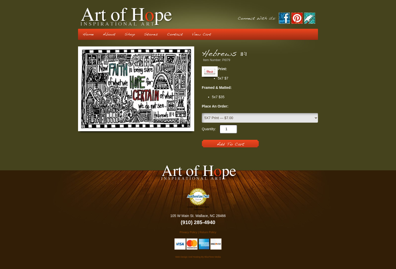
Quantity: (209, 129)
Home (88, 34)
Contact (175, 34)
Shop (130, 34)
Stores (151, 34)
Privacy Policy (188, 232)
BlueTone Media (212, 257)
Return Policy (208, 232)
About (109, 34)
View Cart (201, 34)
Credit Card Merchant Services (198, 208)
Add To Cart (230, 144)
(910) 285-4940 (198, 222)
